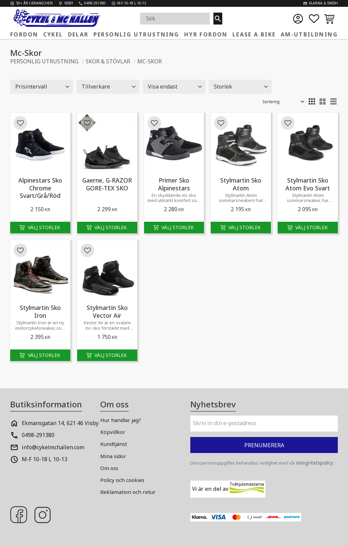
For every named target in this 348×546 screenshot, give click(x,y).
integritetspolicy (314, 462)
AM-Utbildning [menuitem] (309, 34)
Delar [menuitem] (78, 34)
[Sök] (217, 19)
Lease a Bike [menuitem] (254, 34)
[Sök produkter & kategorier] (176, 19)
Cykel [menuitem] (53, 34)
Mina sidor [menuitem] (113, 456)
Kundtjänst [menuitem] (113, 443)
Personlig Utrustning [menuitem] (136, 34)
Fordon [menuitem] (24, 34)
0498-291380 (38, 435)
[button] (314, 19)
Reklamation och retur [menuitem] (128, 491)
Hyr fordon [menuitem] (206, 34)
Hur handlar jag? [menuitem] (120, 420)
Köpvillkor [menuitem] (112, 431)
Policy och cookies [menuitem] (122, 480)
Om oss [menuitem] (109, 468)
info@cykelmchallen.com (53, 447)
